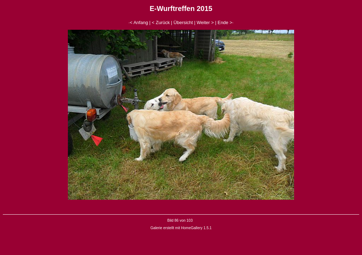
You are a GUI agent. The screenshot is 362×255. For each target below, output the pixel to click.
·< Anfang (138, 22)
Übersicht (183, 22)
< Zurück (161, 22)
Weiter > (205, 22)
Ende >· (225, 22)
